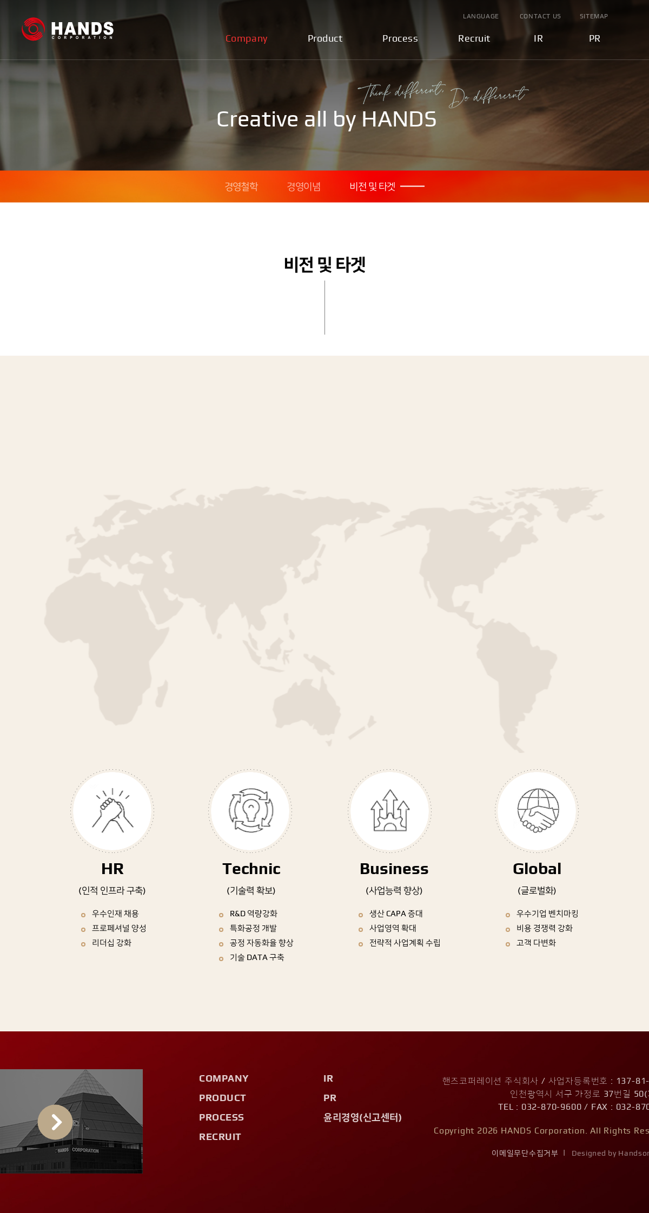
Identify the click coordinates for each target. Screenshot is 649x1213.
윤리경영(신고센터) (362, 1118)
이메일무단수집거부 (525, 1153)
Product (325, 39)
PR (595, 39)
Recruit (474, 39)
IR (538, 39)
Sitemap (594, 16)
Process (400, 39)
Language (481, 16)
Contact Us (540, 16)
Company (247, 39)
